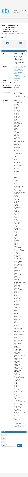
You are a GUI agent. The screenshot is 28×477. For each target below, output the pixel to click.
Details (4, 51)
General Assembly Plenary (19, 424)
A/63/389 (16, 87)
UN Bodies (16, 422)
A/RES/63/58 (17, 80)
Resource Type (17, 426)
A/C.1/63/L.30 (17, 85)
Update (19, 445)
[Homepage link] (14, 11)
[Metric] (11, 435)
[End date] (12, 442)
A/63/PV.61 (16, 83)
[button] (7, 43)
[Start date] (13, 438)
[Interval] (11, 445)
